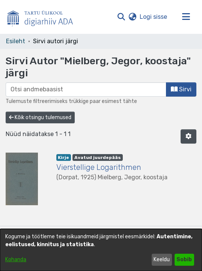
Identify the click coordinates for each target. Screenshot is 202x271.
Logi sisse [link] (154, 16)
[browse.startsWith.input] (86, 89)
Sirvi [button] (181, 89)
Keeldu (162, 259)
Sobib (184, 259)
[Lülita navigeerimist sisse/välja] (185, 17)
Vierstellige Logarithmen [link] (98, 167)
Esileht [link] (15, 41)
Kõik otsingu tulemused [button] (40, 117)
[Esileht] (43, 17)
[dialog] (101, 250)
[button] (121, 16)
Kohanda (15, 259)
